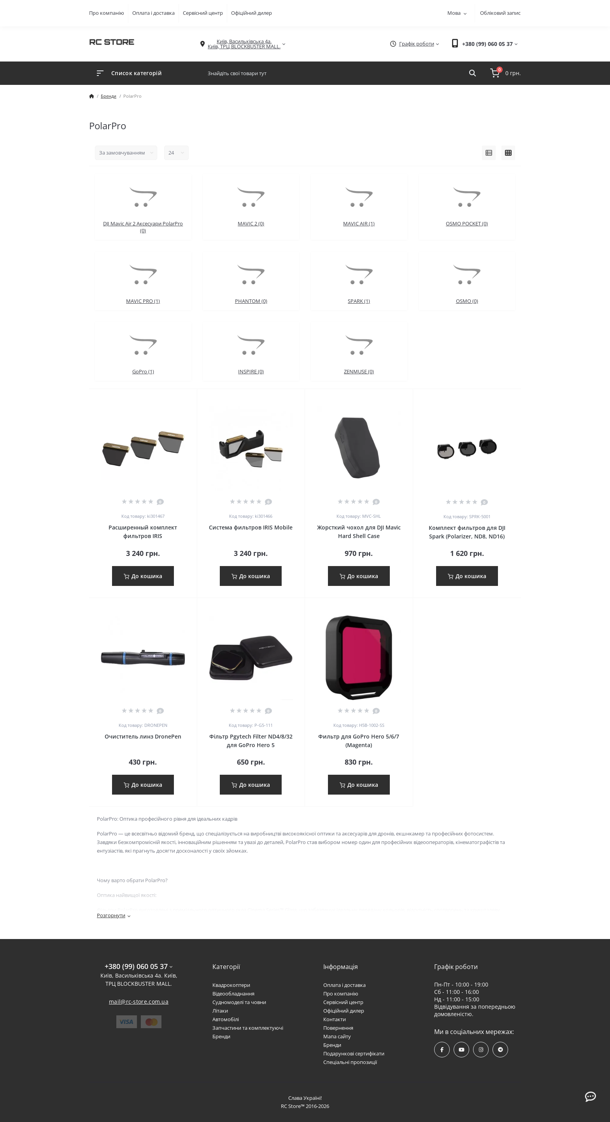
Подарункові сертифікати (353, 1053)
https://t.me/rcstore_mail (500, 1049)
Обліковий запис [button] (500, 12)
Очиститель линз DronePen (143, 736)
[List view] (489, 153)
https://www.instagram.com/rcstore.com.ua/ (481, 1049)
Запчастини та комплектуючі (247, 1027)
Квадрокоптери (231, 984)
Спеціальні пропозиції (350, 1062)
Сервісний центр (203, 12)
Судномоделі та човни (239, 1002)
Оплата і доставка (153, 12)
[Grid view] (508, 153)
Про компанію (106, 12)
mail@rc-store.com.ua (138, 1001)
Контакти (334, 1019)
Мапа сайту (337, 1036)
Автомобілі (225, 1019)
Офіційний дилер (251, 12)
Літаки (220, 1010)
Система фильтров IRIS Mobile (251, 527)
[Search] (472, 73)
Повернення (338, 1027)
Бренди (108, 96)
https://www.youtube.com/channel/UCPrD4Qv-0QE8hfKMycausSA (462, 1049)
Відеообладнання (233, 993)
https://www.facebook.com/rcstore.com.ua (441, 1049)
